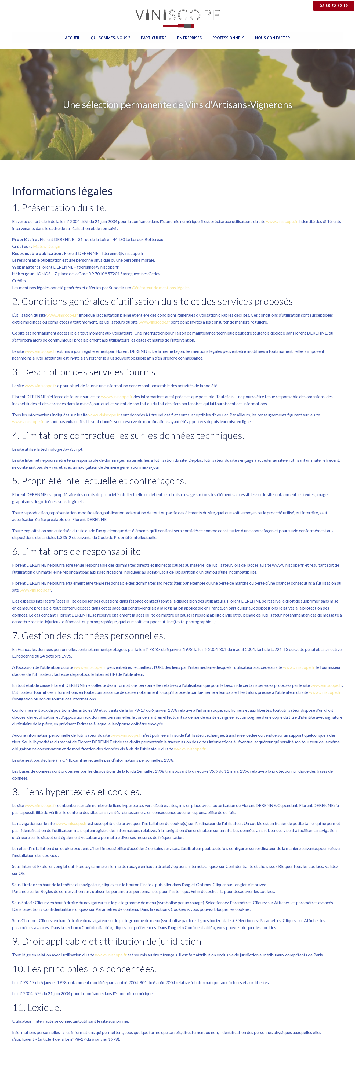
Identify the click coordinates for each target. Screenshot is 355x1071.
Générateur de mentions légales (161, 287)
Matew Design (46, 246)
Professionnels (228, 37)
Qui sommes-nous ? (110, 37)
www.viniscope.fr (282, 221)
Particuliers (153, 37)
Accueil (72, 37)
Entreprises (189, 37)
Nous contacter (272, 37)
